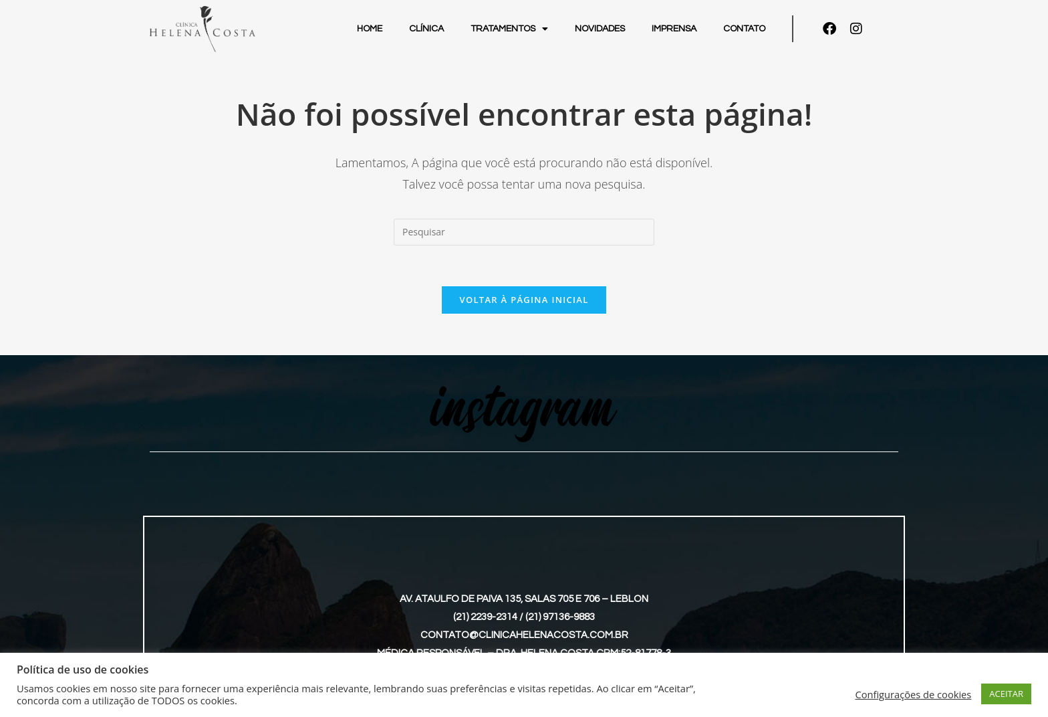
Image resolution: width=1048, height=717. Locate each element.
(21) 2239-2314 (485, 617)
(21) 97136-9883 (560, 617)
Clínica (426, 28)
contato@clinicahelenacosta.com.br (524, 635)
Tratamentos (509, 28)
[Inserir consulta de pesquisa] (524, 232)
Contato (744, 28)
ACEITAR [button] (1006, 694)
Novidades (600, 28)
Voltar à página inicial (523, 300)
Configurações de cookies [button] (913, 694)
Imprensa (674, 28)
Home (369, 28)
